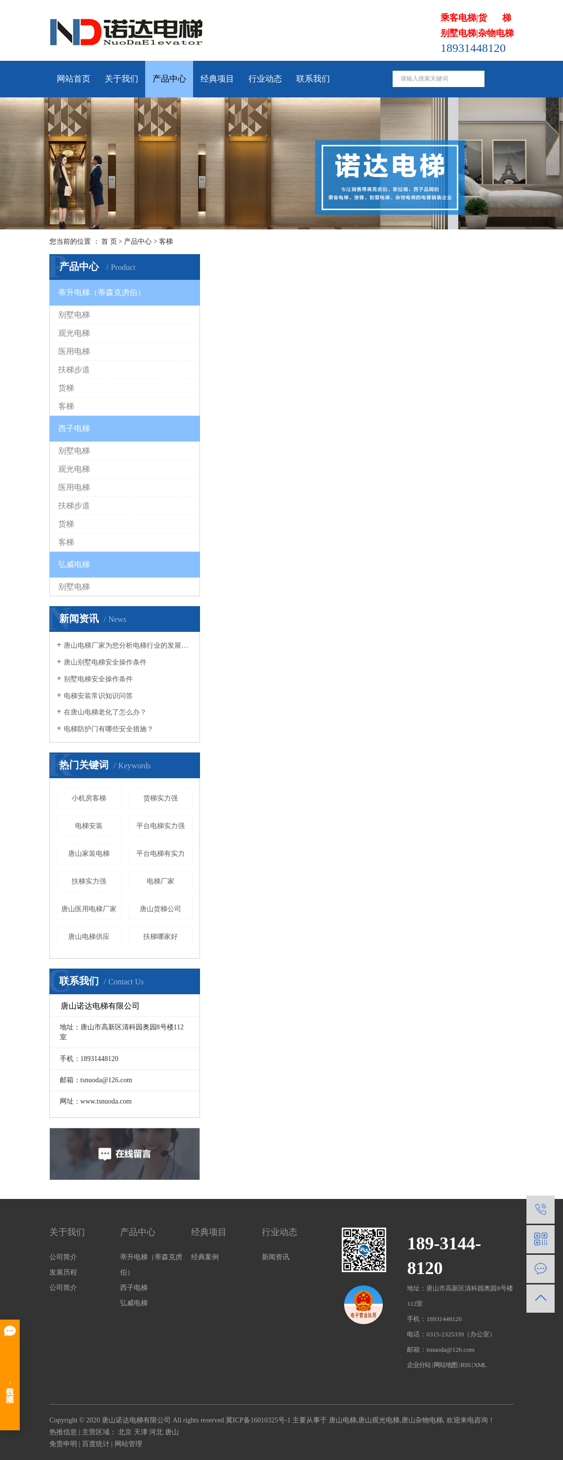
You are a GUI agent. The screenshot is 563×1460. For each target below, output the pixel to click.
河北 (156, 1432)
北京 (125, 1432)
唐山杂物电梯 (422, 1420)
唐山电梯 (343, 1420)
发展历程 (63, 1272)
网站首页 (73, 79)
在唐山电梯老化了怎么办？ (105, 712)
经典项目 (217, 79)
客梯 (166, 241)
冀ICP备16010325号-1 (258, 1420)
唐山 (172, 1432)
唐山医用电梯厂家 (89, 909)
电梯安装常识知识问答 (98, 696)
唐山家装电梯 (89, 853)
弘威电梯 (74, 564)
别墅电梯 (74, 314)
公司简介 (63, 1257)
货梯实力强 (160, 798)
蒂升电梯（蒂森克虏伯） (101, 292)
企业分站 (419, 1365)
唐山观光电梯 (379, 1420)
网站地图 (445, 1365)
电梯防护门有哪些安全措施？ (109, 729)
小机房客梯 (89, 798)
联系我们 (313, 79)
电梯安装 (89, 826)
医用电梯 (74, 351)
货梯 (66, 388)
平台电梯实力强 (160, 826)
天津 (141, 1432)
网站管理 (128, 1444)
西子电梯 (74, 428)
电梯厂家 (160, 881)
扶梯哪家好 (160, 936)
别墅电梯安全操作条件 (98, 679)
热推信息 (63, 1432)
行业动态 (265, 79)
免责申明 (63, 1444)
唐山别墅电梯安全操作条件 (105, 662)
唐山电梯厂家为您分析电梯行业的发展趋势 (128, 645)
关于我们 (121, 79)
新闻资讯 (275, 1257)
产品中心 (169, 79)
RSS (466, 1365)
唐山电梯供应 (89, 936)
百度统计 (96, 1444)
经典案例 (205, 1257)
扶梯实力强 (89, 881)
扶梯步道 (74, 369)
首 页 (109, 241)
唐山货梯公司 (160, 909)
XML (480, 1365)
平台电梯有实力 (160, 853)
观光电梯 (74, 333)
